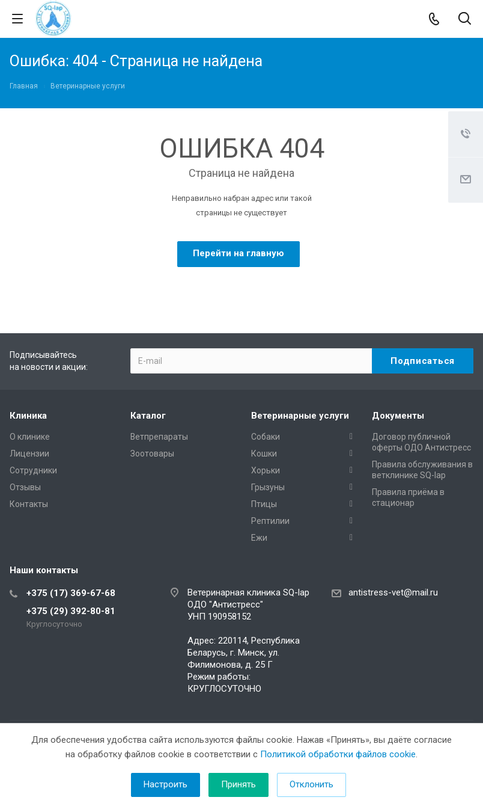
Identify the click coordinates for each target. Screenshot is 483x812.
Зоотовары (152, 453)
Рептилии (270, 521)
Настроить (165, 784)
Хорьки (265, 470)
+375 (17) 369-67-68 (70, 593)
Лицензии (29, 453)
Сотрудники (33, 470)
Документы (398, 415)
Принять (238, 784)
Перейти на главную (238, 253)
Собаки (265, 436)
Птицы (264, 504)
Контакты (29, 504)
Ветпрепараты (159, 436)
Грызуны (268, 487)
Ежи (259, 538)
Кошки (264, 453)
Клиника (28, 415)
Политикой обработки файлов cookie (338, 754)
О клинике (30, 436)
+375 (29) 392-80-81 (70, 611)
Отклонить (311, 784)
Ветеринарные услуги (300, 415)
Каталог (148, 415)
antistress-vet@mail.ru (393, 592)
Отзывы (25, 487)
